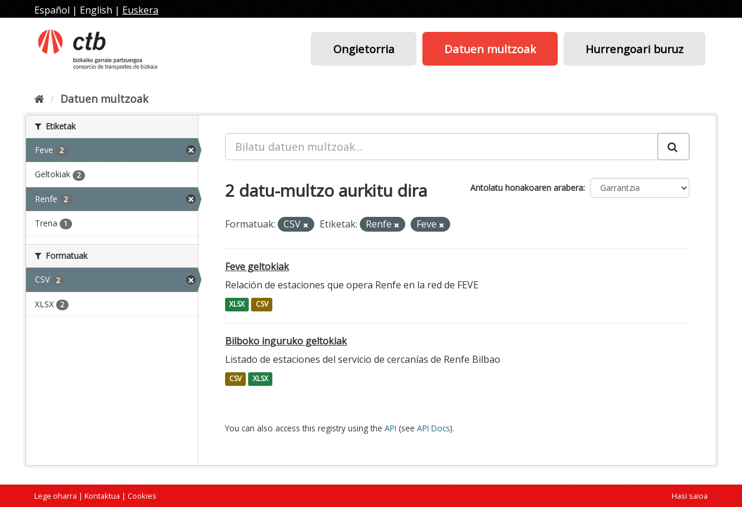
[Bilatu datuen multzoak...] (441, 146)
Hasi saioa (690, 495)
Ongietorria (364, 48)
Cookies (142, 495)
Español (52, 10)
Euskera (140, 10)
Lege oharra (55, 495)
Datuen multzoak (490, 48)
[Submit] (673, 146)
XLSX (237, 305)
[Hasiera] (39, 99)
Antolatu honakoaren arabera (526, 187)
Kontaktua (102, 495)
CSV (262, 305)
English (96, 10)
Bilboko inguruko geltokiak (286, 340)
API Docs (433, 428)
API (390, 428)
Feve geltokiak (257, 266)
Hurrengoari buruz (634, 48)
